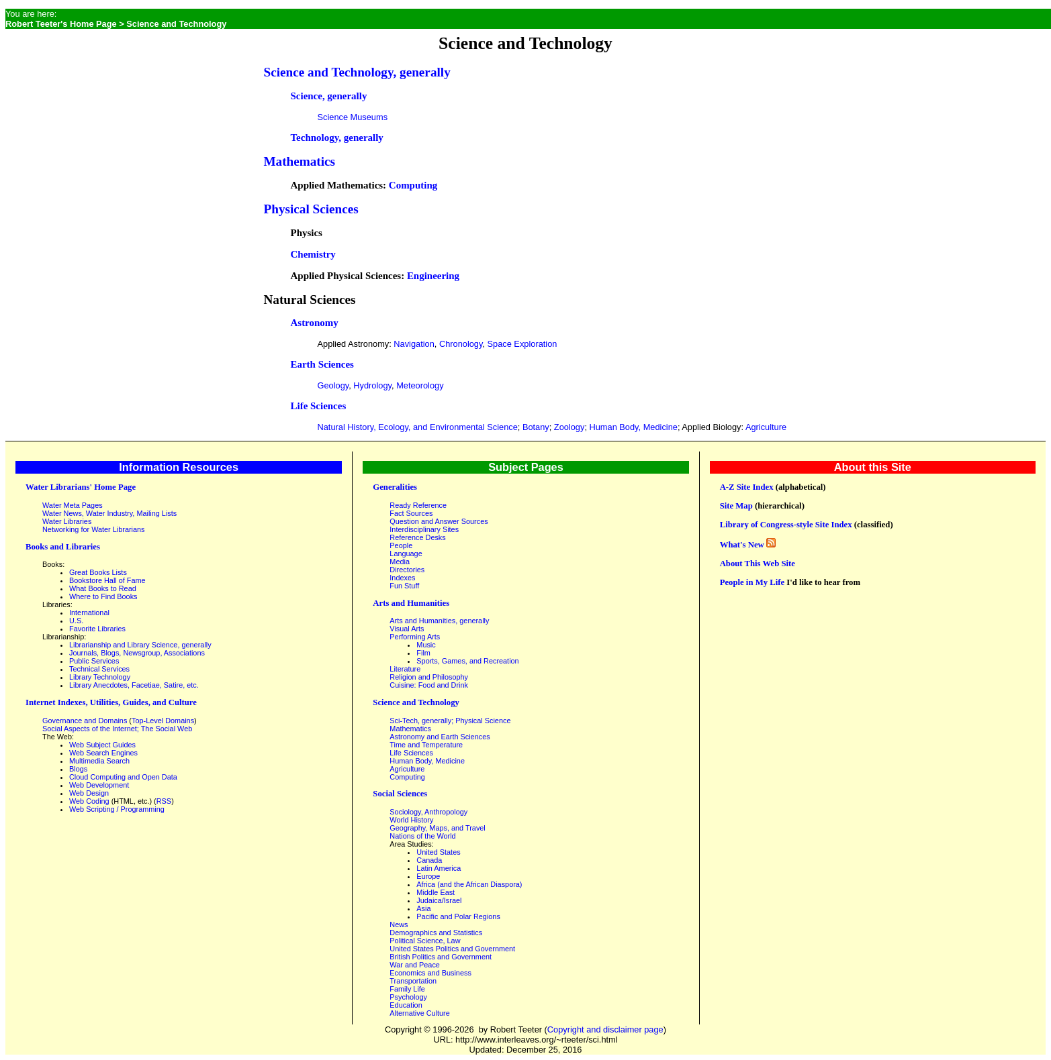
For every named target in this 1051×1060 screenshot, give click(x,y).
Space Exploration (522, 344)
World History (411, 820)
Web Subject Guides (102, 745)
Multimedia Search (99, 761)
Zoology (569, 427)
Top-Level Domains (163, 721)
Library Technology (99, 677)
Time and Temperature (426, 745)
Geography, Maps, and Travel (437, 828)
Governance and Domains (84, 721)
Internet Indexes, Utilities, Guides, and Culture (111, 702)
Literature (405, 669)
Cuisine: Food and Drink (429, 685)
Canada (429, 860)
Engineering (433, 275)
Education (406, 1005)
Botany (535, 427)
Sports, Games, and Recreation (467, 661)
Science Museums (353, 117)
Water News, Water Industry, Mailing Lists (109, 513)
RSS (163, 801)
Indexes (402, 578)
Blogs (78, 769)
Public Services (94, 661)
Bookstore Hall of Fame (107, 580)
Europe (428, 876)
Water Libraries (66, 521)
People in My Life (752, 582)
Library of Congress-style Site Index (786, 524)
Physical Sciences (311, 209)
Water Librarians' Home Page (81, 487)
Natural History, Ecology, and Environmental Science (418, 427)
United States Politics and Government (452, 949)
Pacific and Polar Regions (458, 916)
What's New (742, 544)
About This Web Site (757, 563)
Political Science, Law (425, 941)
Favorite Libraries (97, 629)
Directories (407, 570)
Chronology (461, 344)
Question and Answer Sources (439, 521)
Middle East (435, 892)
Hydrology (372, 385)
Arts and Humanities (411, 603)
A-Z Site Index (747, 487)
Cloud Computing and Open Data (123, 777)
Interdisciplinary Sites (424, 529)
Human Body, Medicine (634, 427)
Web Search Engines (103, 753)
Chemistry (313, 254)
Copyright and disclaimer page (605, 1029)
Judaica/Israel (438, 900)
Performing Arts (415, 637)
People (401, 545)
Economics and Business (430, 973)
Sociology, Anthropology (428, 812)
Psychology (408, 997)
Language (406, 553)
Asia (423, 908)
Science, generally (329, 96)
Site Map (736, 506)
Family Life (407, 989)
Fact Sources (411, 513)
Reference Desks (417, 537)
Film (423, 653)
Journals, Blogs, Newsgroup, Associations (137, 653)
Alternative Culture (419, 1013)
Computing (413, 185)
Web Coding (89, 801)
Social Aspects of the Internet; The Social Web (117, 729)
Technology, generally (337, 137)
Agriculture (765, 427)
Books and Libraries (63, 546)
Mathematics (300, 161)
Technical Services (99, 669)
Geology (333, 385)
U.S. (76, 621)
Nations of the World (422, 836)
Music (425, 645)
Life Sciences (319, 406)
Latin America (438, 868)
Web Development (99, 785)
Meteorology (419, 385)
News (399, 924)
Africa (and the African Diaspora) (469, 884)
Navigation (414, 344)
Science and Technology (416, 702)
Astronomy (314, 322)
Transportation (413, 981)
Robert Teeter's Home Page (61, 24)
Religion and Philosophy (429, 677)
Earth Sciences (322, 364)
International (89, 612)
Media (400, 562)
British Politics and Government (441, 957)
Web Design (89, 793)
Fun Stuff (404, 586)
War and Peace (415, 965)
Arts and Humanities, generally (439, 621)
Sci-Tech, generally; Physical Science (450, 721)
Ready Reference (418, 505)
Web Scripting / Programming (117, 809)
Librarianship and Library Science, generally (140, 645)
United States (438, 852)
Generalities (395, 487)
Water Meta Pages (72, 505)
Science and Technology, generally (357, 72)
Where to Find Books (103, 596)
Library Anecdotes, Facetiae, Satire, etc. (134, 685)
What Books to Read (102, 588)
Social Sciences (400, 793)
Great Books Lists (98, 572)
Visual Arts (407, 629)
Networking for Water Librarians (93, 529)
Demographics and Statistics (436, 933)
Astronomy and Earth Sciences (440, 737)
